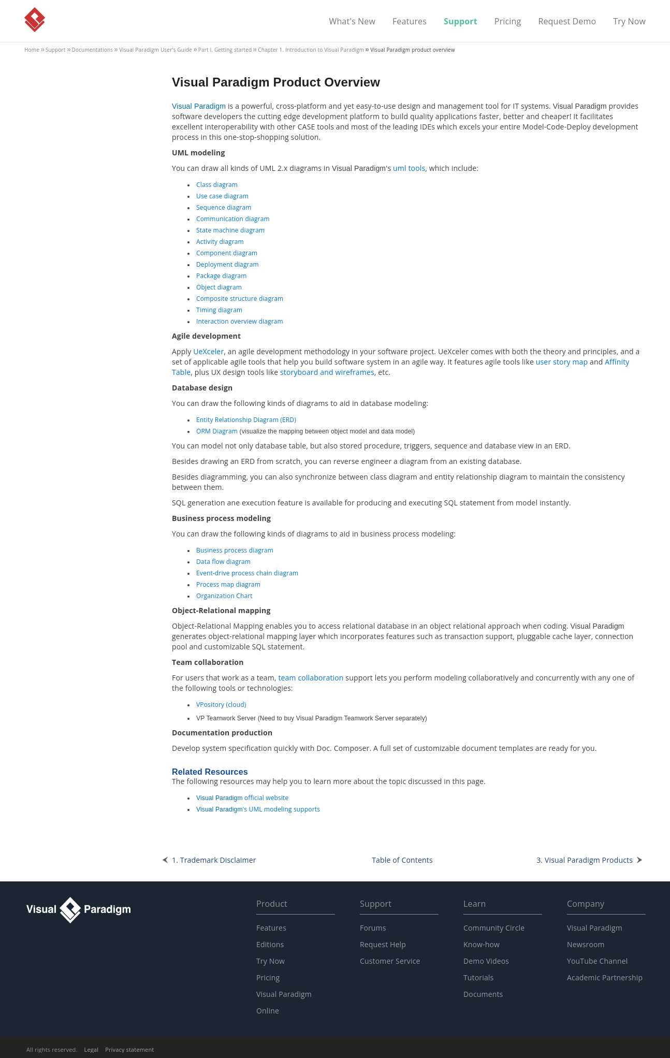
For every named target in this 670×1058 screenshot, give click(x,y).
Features (409, 22)
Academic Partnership (605, 977)
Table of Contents (402, 860)
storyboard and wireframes (327, 372)
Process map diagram (228, 584)
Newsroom (586, 944)
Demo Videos (486, 961)
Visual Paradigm (34, 19)
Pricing (507, 22)
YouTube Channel (597, 961)
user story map (562, 362)
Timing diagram (219, 310)
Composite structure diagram (239, 298)
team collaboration (310, 678)
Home (31, 49)
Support (460, 22)
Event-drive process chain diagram (247, 573)
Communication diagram (233, 218)
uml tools (409, 168)
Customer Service (390, 961)
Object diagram (219, 287)
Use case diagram (222, 196)
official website (242, 797)
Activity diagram (220, 241)
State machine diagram (230, 230)
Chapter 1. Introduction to (311, 49)
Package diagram (221, 275)
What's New (352, 22)
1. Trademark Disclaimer (214, 860)
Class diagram (217, 184)
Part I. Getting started (225, 49)
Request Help (383, 944)
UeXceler (208, 351)
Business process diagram (234, 550)
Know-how (481, 944)
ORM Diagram (217, 431)
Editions (270, 944)
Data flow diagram (223, 561)
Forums (373, 928)
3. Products (584, 860)
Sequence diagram (224, 207)
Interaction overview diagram (239, 321)
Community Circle (494, 928)
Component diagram (226, 253)
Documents (483, 994)
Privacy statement (129, 1049)
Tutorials (478, 977)
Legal (91, 1049)
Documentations (92, 49)
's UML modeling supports (258, 809)
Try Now (629, 22)
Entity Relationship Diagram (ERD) (246, 419)
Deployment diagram (227, 264)
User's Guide (155, 49)
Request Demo (567, 22)
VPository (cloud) (221, 704)
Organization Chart (224, 595)
